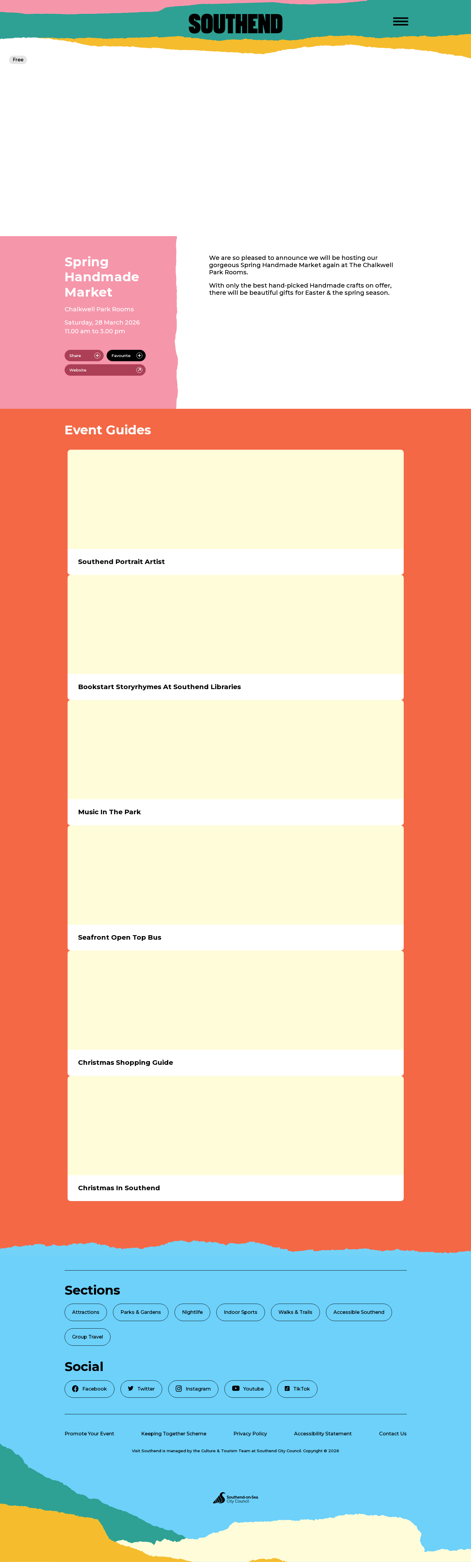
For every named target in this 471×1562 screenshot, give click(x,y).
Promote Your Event (89, 1434)
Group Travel (87, 1337)
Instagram (193, 1388)
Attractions (85, 1312)
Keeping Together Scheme (173, 1434)
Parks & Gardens (140, 1312)
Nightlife (192, 1312)
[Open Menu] (400, 20)
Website (105, 370)
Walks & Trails (295, 1312)
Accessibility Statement (323, 1434)
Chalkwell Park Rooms (99, 309)
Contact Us (393, 1434)
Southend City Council (279, 1450)
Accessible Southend (358, 1312)
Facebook (89, 1388)
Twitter (141, 1389)
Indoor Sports (240, 1312)
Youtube (248, 1388)
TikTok (297, 1389)
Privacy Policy (250, 1434)
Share (84, 356)
